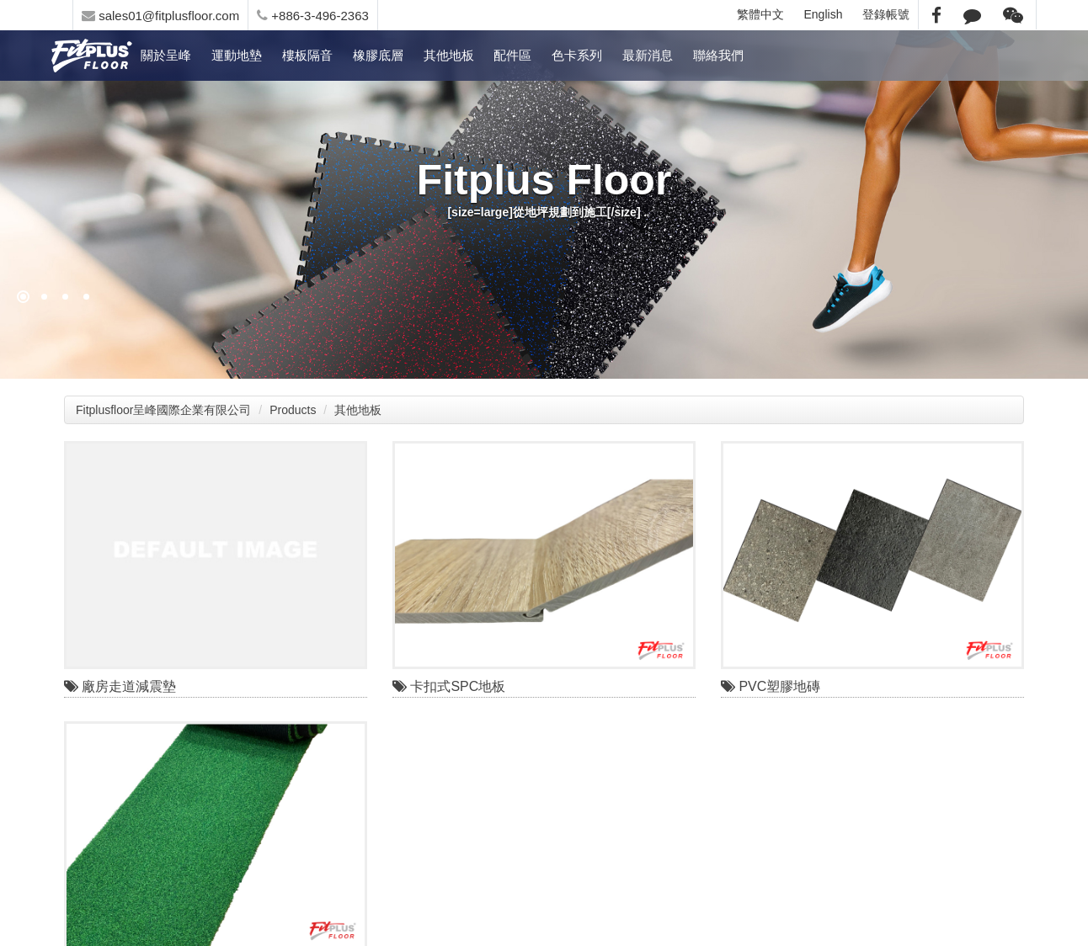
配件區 (512, 55)
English (823, 14)
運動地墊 (236, 55)
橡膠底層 (378, 55)
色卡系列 (577, 55)
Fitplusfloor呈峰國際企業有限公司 (163, 410)
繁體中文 (760, 14)
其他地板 (449, 55)
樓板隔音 (307, 55)
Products (292, 410)
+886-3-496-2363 (313, 15)
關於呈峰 (166, 55)
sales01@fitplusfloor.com (160, 15)
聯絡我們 (718, 55)
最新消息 (647, 55)
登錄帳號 (885, 14)
